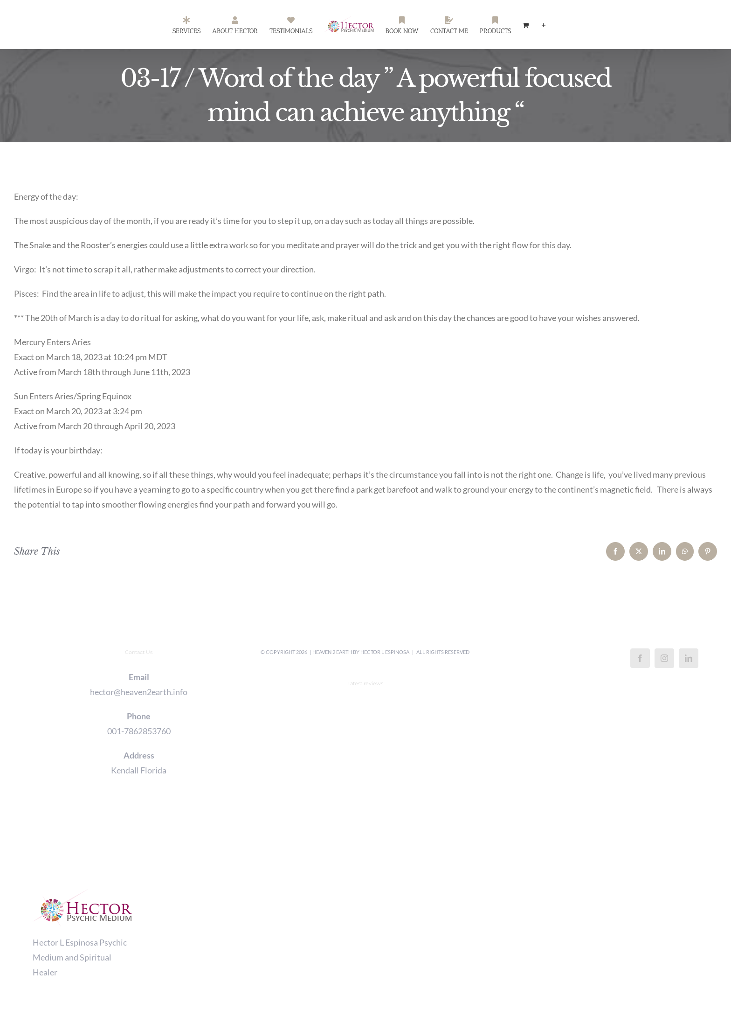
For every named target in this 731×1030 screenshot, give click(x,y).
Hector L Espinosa (384, 652)
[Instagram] (664, 658)
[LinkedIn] (688, 658)
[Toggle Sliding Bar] (543, 24)
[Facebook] (640, 658)
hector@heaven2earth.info (138, 692)
